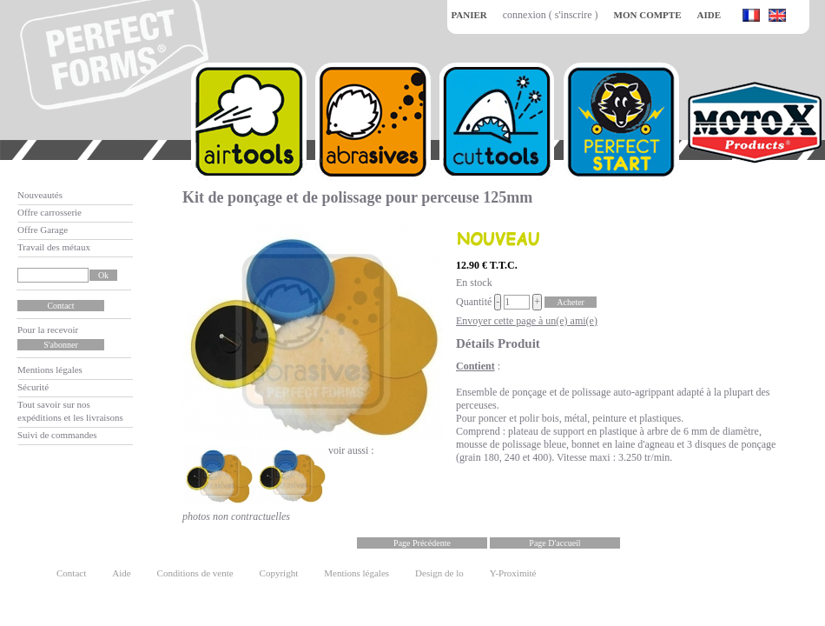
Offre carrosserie (49, 212)
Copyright (279, 573)
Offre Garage (42, 229)
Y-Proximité (513, 573)
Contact (71, 573)
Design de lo (439, 573)
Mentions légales (49, 369)
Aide (121, 573)
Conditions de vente (195, 573)
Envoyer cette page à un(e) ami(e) (526, 321)
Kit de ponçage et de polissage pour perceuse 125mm (357, 197)
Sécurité (33, 387)
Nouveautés (40, 195)
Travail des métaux (53, 247)
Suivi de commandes (57, 435)
